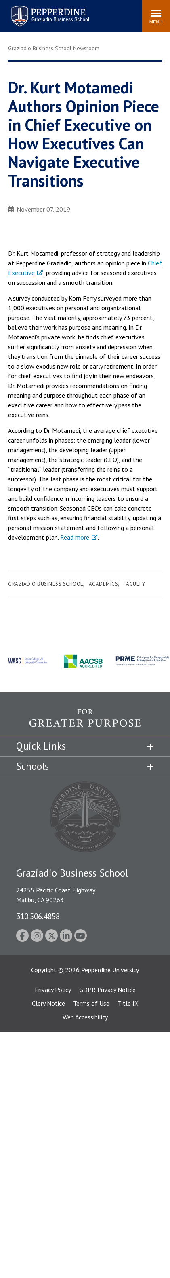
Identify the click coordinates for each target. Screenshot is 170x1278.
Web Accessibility (85, 1017)
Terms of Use (91, 1003)
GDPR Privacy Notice (107, 990)
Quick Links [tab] (41, 746)
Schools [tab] (32, 766)
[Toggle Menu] (156, 16)
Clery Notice (48, 1003)
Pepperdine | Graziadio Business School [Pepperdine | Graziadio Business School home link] (39, 11)
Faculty (134, 584)
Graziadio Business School (45, 584)
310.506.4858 (38, 916)
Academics (103, 584)
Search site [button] (25, 12)
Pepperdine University (110, 970)
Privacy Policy (53, 990)
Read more (74, 537)
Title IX (128, 1003)
